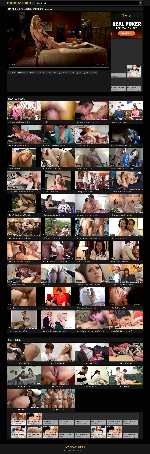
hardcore (64, 73)
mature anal (52, 73)
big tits (41, 73)
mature (22, 73)
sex (80, 73)
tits (87, 73)
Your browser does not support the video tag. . (59, 41)
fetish (13, 73)
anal (72, 73)
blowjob (32, 73)
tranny (95, 73)
